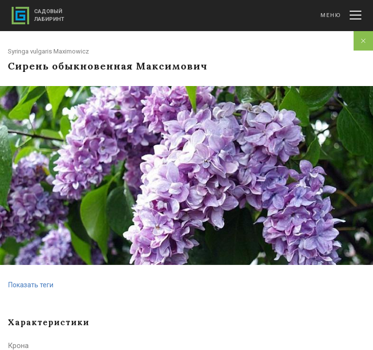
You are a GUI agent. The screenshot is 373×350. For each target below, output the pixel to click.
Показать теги (30, 285)
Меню (341, 15)
